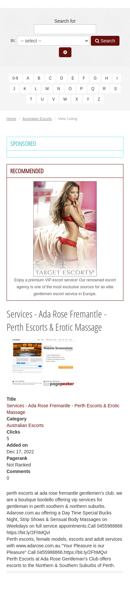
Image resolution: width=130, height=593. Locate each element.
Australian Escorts (37, 119)
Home (11, 119)
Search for (65, 26)
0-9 (15, 78)
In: (50, 41)
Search (105, 40)
